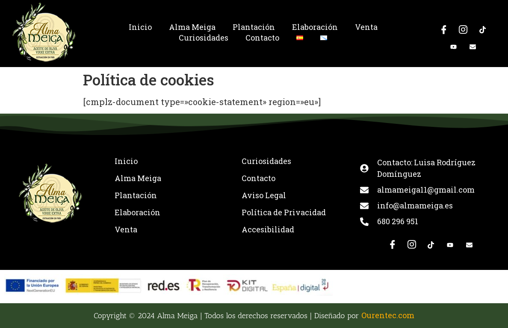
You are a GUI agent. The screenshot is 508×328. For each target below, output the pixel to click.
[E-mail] (473, 46)
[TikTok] (482, 29)
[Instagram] (463, 29)
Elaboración (315, 27)
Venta (366, 27)
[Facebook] (443, 29)
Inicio (140, 27)
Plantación (254, 27)
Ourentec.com (387, 315)
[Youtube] (453, 46)
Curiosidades (203, 37)
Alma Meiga (192, 27)
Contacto (262, 37)
